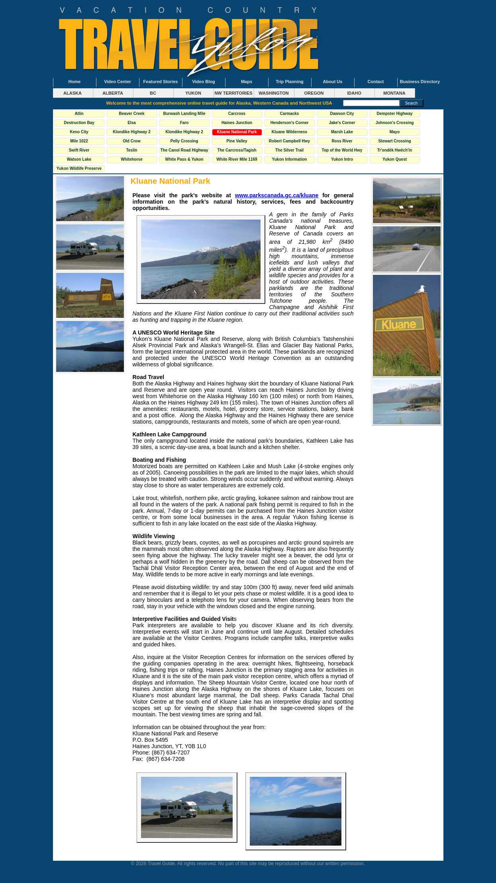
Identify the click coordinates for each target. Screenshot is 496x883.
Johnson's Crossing (395, 123)
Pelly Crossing (184, 141)
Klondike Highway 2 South (184, 133)
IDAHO (354, 93)
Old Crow (131, 141)
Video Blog (203, 81)
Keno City (79, 132)
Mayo (395, 132)
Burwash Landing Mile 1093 (184, 114)
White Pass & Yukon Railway (184, 160)
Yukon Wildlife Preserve (79, 168)
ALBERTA (112, 93)
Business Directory (420, 81)
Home (75, 81)
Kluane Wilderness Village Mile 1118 (289, 133)
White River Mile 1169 (236, 159)
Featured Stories (160, 81)
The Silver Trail (289, 150)
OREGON (314, 93)
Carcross (236, 113)
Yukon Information (289, 159)
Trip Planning (290, 81)
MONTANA (394, 93)
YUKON (193, 93)
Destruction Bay (79, 123)
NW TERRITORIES (233, 93)
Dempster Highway (394, 113)
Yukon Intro (342, 159)
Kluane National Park (237, 132)
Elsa (131, 123)
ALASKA (72, 93)
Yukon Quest (394, 159)
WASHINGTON (274, 93)
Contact (376, 81)
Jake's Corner (342, 123)
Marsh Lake (342, 132)
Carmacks (289, 113)
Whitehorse (131, 159)
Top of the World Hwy (342, 150)
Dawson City (342, 113)
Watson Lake (79, 159)
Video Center (117, 81)
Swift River (79, 150)
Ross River (341, 141)
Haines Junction (237, 123)
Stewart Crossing (394, 141)
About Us (333, 81)
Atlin (78, 113)
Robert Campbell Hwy (289, 141)
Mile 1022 (79, 141)
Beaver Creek (132, 113)
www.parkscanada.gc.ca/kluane (277, 195)
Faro (184, 123)
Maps (246, 81)
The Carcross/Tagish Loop (236, 151)
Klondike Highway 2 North (131, 133)
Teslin (131, 150)
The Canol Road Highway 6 (184, 151)
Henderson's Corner (290, 123)
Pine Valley (236, 141)
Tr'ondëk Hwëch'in (394, 150)
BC (153, 93)
